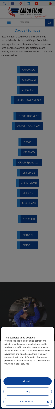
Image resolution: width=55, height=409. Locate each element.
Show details (34, 401)
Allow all (35, 381)
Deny (27, 391)
